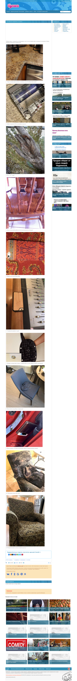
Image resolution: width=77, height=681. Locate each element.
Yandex (36, 0)
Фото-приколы (10, 559)
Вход (7, 0)
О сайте (7, 668)
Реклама (35, 668)
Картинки (56, 28)
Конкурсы (56, 31)
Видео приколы (66, 23)
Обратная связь (29, 668)
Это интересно (57, 24)
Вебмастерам (41, 668)
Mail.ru (33, 0)
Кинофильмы (65, 27)
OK (28, 0)
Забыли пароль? (10, 0)
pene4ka (16, 562)
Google (31, 0)
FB (27, 0)
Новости (55, 29)
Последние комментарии (42, 11)
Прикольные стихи (66, 29)
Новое (35, 11)
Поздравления (65, 31)
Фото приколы (57, 23)
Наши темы (65, 30)
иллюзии (28, 559)
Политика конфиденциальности (17, 668)
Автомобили (65, 28)
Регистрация (16, 0)
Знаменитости (57, 27)
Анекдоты (64, 24)
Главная (8, 11)
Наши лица (56, 30)
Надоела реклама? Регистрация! (17, 11)
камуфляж (17, 559)
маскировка (23, 559)
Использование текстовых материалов (13, 675)
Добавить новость (29, 11)
